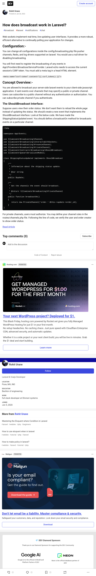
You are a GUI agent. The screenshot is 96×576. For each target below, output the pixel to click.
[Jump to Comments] (29, 572)
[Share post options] (88, 572)
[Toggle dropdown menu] (92, 264)
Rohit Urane (14, 11)
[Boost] (65, 572)
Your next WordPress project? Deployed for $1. (39, 316)
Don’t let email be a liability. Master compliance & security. (42, 513)
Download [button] (48, 524)
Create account (86, 3)
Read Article (9, 226)
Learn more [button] (46, 347)
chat (42, 30)
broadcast (9, 30)
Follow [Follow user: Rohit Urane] (48, 371)
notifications (31, 30)
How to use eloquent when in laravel (48, 433)
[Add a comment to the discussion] (50, 246)
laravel (19, 30)
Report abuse (56, 255)
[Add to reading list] (48, 572)
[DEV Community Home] (10, 3)
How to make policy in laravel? (48, 444)
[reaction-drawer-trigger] (10, 572)
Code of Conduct (41, 255)
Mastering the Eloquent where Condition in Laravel (48, 423)
